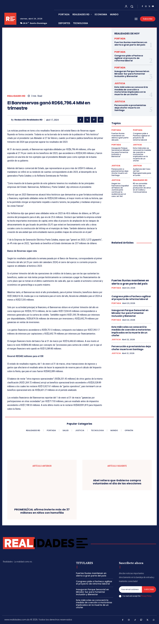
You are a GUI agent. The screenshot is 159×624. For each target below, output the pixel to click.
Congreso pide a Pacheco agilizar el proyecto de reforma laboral (128, 58)
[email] (130, 589)
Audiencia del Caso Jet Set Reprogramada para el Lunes (142, 172)
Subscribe (149, 589)
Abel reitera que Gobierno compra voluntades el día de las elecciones (117, 482)
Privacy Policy (146, 596)
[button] (131, 6)
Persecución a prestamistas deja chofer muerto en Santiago (130, 108)
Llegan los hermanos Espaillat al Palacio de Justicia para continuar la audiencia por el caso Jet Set (120, 189)
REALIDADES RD (16, 96)
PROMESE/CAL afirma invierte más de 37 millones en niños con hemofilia (42, 511)
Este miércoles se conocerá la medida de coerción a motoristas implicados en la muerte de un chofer (131, 91)
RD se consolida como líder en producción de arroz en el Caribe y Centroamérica (142, 187)
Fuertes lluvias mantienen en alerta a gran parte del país (130, 43)
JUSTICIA (119, 83)
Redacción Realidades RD (28, 120)
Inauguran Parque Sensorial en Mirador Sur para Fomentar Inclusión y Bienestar (131, 74)
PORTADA (119, 38)
